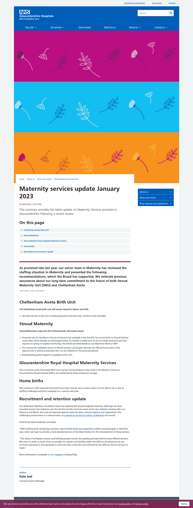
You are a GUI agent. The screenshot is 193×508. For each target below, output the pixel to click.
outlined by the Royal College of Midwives (84, 415)
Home (21, 179)
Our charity (157, 3)
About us (31, 179)
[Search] (171, 13)
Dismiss (184, 504)
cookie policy (125, 504)
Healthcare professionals (134, 3)
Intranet (172, 3)
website (58, 454)
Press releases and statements (66, 179)
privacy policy (142, 504)
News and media (44, 179)
